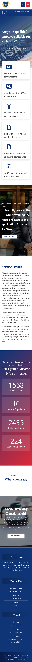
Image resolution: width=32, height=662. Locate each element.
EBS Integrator (15, 657)
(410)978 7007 (19, 327)
